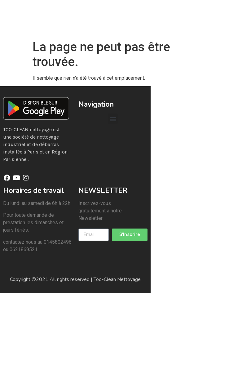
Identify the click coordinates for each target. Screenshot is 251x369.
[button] (113, 118)
